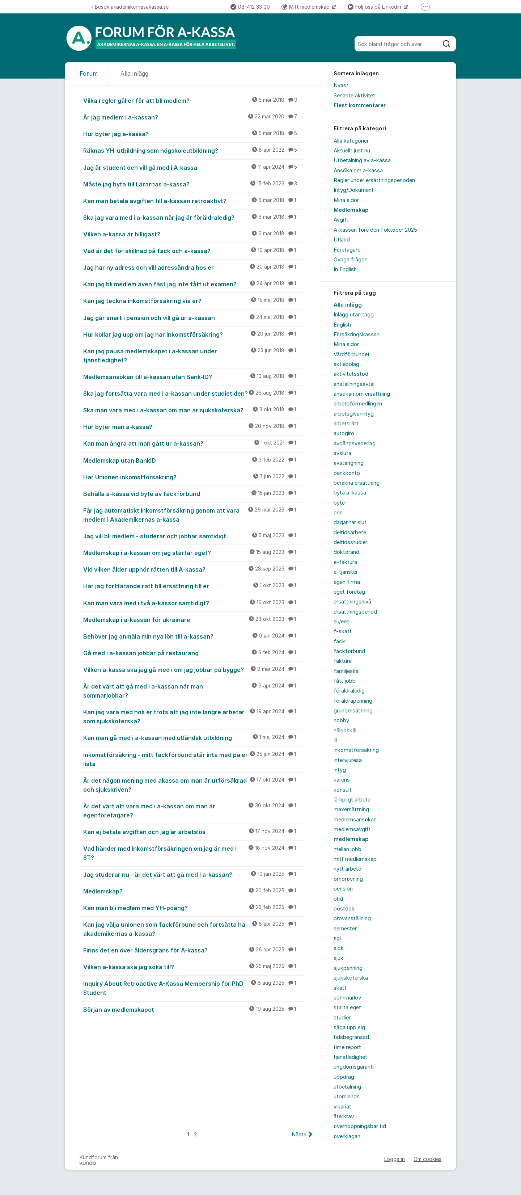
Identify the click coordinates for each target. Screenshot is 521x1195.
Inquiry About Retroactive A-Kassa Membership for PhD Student (194, 987)
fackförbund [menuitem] (349, 651)
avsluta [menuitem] (342, 453)
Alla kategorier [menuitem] (351, 141)
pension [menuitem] (343, 888)
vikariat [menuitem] (342, 1106)
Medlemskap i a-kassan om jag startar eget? (194, 552)
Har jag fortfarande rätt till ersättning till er (194, 586)
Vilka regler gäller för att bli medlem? (194, 100)
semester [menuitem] (345, 928)
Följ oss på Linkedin (375, 7)
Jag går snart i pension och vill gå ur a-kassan (194, 317)
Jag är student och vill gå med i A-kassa (194, 167)
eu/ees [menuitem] (342, 621)
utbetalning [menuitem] (347, 1087)
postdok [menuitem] (344, 908)
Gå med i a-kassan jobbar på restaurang (194, 653)
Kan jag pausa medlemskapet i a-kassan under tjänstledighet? (194, 355)
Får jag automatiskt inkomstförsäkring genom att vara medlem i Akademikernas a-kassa (194, 514)
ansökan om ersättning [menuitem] (362, 394)
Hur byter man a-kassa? (194, 426)
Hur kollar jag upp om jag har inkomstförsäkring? (194, 334)
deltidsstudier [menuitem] (350, 542)
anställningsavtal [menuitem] (354, 384)
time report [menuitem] (347, 1047)
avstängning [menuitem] (349, 463)
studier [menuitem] (342, 1017)
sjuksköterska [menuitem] (351, 978)
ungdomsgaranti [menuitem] (354, 1067)
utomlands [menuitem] (347, 1096)
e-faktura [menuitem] (345, 562)
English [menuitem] (342, 324)
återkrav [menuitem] (344, 1116)
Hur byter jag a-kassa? (194, 134)
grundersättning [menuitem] (353, 710)
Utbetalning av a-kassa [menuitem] (362, 160)
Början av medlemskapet (194, 1009)
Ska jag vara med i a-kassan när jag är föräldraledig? (194, 217)
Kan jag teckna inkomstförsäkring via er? (194, 300)
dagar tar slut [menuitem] (350, 522)
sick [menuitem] (339, 948)
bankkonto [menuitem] (347, 473)
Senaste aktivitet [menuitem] (354, 95)
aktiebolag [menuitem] (346, 364)
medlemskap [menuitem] (351, 839)
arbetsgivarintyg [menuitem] (354, 414)
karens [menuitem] (342, 780)
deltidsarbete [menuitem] (350, 532)
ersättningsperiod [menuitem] (355, 612)
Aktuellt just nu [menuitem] (352, 150)
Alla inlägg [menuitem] (348, 305)
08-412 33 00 (250, 7)
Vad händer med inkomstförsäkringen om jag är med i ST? (194, 852)
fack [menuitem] (339, 641)
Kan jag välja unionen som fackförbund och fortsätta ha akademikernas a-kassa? (194, 928)
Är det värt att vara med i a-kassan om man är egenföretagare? (194, 810)
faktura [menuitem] (343, 661)
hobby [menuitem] (341, 720)
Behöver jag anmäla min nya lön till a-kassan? (194, 636)
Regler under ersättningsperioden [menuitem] (374, 180)
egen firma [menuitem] (347, 582)
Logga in (394, 1159)
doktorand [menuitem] (346, 552)
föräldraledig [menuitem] (349, 690)
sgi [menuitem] (337, 938)
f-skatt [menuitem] (343, 631)
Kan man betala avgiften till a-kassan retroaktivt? (194, 201)
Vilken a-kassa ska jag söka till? (194, 967)
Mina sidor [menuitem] (346, 200)
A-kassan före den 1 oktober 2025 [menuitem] (375, 230)
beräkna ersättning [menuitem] (357, 483)
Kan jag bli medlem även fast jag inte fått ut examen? (194, 284)
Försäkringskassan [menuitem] (357, 334)
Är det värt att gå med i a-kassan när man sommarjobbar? (194, 690)
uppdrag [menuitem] (344, 1077)
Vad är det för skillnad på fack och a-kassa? (194, 250)
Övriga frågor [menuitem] (350, 259)
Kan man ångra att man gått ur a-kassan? (194, 443)
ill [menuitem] (335, 740)
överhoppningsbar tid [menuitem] (360, 1126)
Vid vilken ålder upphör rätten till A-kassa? (194, 569)
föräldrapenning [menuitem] (353, 701)
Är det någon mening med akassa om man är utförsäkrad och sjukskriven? (194, 784)
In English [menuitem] (345, 269)
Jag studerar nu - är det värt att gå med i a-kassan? (194, 874)
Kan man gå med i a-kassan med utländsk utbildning (194, 737)
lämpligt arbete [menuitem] (352, 799)
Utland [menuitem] (342, 239)
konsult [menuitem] (343, 790)
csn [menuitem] (338, 512)
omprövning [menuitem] (348, 879)
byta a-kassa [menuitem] (350, 492)
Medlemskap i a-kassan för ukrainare (194, 619)
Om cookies (427, 1159)
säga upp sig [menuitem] (349, 1027)
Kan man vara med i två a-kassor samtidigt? (194, 603)
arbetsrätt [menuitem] (346, 423)
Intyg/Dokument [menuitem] (354, 190)
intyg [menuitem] (340, 770)
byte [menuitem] (339, 503)
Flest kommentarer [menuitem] (360, 105)
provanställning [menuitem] (352, 918)
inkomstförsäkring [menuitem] (356, 750)
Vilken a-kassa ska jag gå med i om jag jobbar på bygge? (194, 669)
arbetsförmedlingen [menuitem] (358, 403)
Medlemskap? (194, 891)
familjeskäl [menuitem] (347, 671)
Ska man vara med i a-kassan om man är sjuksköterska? (194, 410)
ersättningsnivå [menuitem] (352, 601)
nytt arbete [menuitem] (347, 869)
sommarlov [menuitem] (347, 997)
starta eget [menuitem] (347, 1007)
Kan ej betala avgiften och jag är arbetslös (194, 832)
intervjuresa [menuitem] (348, 760)
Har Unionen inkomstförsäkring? (194, 477)
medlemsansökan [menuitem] (355, 819)
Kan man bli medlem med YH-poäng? (194, 908)
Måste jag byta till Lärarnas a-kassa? (194, 184)
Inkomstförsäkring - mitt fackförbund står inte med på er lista (194, 758)
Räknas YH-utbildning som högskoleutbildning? (194, 150)
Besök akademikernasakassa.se (130, 7)
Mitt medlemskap (306, 7)
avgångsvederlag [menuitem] (355, 443)
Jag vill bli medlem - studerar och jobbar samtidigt (194, 536)
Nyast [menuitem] (341, 85)
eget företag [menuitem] (349, 592)
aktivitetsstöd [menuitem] (351, 374)
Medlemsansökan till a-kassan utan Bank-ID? (194, 376)
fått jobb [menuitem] (345, 681)
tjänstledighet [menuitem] (350, 1057)
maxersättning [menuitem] (351, 809)
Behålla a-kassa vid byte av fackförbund (194, 493)
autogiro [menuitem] (344, 433)
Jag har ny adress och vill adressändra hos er (194, 267)
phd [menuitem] (338, 899)
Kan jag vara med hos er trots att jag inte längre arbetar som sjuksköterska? (194, 716)
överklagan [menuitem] (347, 1136)
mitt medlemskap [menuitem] (355, 859)
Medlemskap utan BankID (194, 460)
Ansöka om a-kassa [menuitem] (358, 170)
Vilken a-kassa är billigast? (194, 234)
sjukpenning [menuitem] (348, 968)
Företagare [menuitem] (347, 250)
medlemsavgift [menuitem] (352, 829)
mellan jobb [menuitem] (347, 849)
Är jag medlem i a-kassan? (194, 117)
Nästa (299, 1134)
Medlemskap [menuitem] (351, 210)
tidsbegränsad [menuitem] (351, 1037)
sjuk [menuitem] (338, 958)
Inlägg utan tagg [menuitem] (354, 314)
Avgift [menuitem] (341, 219)
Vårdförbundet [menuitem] (352, 354)
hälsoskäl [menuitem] (345, 730)
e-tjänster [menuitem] (346, 572)
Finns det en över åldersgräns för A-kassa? (194, 950)
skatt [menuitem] (340, 988)
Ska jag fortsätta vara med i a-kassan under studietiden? (194, 393)
